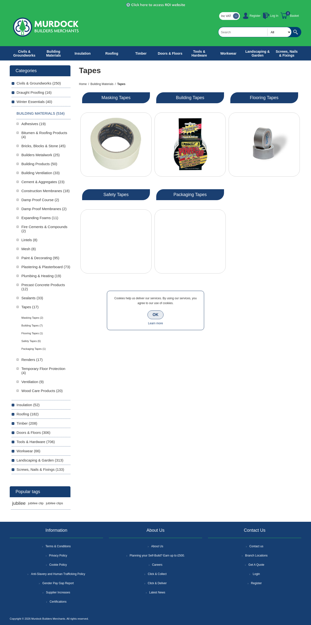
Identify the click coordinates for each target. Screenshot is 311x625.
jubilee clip (35, 503)
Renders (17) (32, 360)
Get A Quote (256, 564)
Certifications (58, 601)
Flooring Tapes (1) (32, 333)
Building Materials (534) (41, 113)
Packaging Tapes (190, 194)
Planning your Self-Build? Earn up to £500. (157, 555)
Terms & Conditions (58, 546)
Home (83, 84)
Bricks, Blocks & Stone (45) (43, 146)
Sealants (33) (32, 298)
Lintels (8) (29, 240)
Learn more (155, 323)
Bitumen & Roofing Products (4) (44, 135)
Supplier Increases (58, 592)
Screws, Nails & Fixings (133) (40, 469)
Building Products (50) (39, 164)
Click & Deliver (157, 583)
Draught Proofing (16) (34, 92)
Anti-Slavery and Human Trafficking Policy (58, 574)
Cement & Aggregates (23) (43, 182)
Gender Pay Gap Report (58, 583)
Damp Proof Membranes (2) (44, 209)
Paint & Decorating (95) (40, 258)
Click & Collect (157, 574)
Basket (294, 15)
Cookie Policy (58, 564)
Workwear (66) (28, 451)
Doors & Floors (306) (33, 432)
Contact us (256, 546)
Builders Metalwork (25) (40, 155)
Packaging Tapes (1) (33, 348)
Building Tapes (190, 97)
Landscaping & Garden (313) (40, 460)
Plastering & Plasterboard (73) (45, 267)
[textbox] (254, 32)
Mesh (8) (28, 249)
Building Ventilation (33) (40, 173)
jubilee (19, 503)
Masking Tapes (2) (32, 317)
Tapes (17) (30, 307)
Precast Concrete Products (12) (43, 287)
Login (256, 574)
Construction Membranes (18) (45, 191)
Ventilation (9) (32, 382)
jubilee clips (54, 503)
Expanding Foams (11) (39, 218)
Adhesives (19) (33, 124)
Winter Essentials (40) (34, 102)
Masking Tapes (116, 97)
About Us (157, 546)
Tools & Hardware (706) (36, 442)
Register (255, 15)
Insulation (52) (28, 405)
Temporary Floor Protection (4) (43, 371)
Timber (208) (27, 423)
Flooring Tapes (264, 97)
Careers (157, 564)
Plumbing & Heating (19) (41, 276)
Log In (274, 15)
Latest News (157, 592)
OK (155, 315)
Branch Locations (256, 555)
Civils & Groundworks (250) (39, 83)
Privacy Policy (58, 555)
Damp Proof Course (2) (40, 200)
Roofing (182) (28, 414)
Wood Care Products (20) (42, 391)
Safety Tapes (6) (31, 341)
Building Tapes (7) (32, 325)
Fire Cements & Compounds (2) (44, 229)
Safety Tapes (116, 194)
